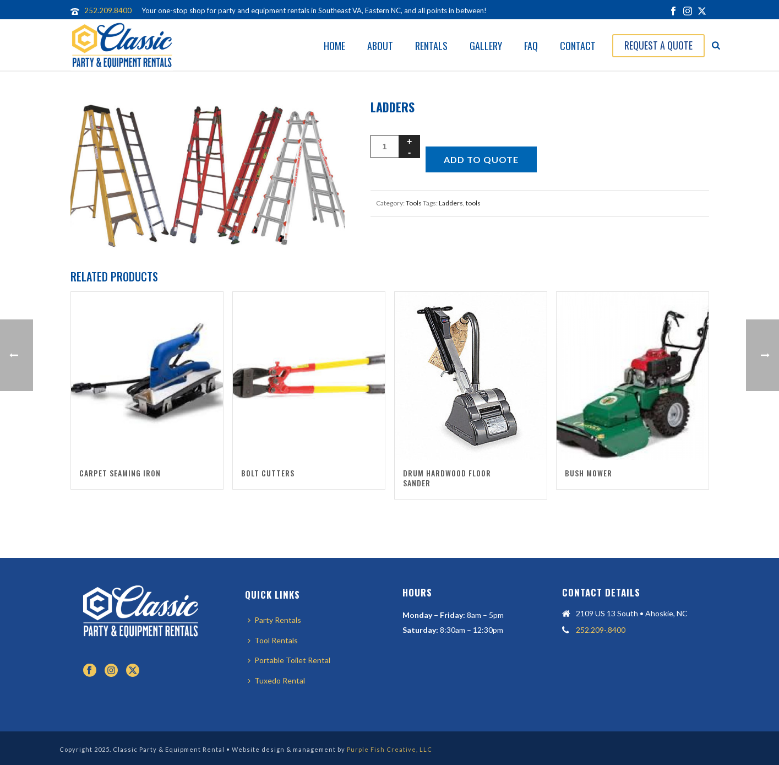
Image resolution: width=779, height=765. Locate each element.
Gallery (486, 45)
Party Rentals (274, 620)
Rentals (431, 45)
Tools (414, 203)
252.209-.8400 (600, 629)
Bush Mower (588, 473)
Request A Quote (658, 45)
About (380, 45)
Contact (578, 45)
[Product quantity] (385, 146)
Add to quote (481, 159)
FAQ (531, 45)
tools (473, 203)
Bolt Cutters (268, 473)
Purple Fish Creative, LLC (389, 749)
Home (334, 45)
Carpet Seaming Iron (120, 473)
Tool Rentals (273, 640)
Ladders (451, 203)
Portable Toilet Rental (289, 660)
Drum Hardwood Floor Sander (447, 478)
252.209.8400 (108, 10)
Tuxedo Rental (276, 680)
